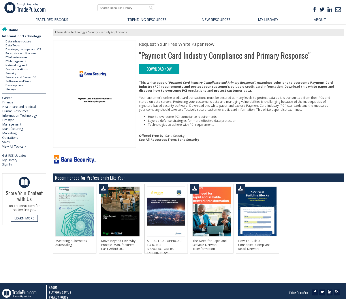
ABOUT (320, 19)
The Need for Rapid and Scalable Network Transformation (209, 245)
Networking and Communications (17, 67)
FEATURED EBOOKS (52, 19)
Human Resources (15, 111)
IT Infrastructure (16, 57)
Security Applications (114, 32)
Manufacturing (12, 129)
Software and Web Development (18, 83)
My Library (9, 160)
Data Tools (13, 45)
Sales (6, 142)
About (53, 287)
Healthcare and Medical (19, 107)
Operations (10, 137)
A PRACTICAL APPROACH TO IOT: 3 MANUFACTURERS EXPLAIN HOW (165, 247)
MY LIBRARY (268, 19)
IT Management (16, 61)
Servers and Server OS (21, 77)
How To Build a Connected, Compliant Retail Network (254, 245)
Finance (7, 102)
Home (13, 30)
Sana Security (188, 139)
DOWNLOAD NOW (159, 69)
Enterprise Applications (21, 53)
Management (11, 124)
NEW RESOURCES (216, 19)
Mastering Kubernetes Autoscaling (71, 243)
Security (11, 73)
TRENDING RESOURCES (147, 19)
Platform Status (60, 292)
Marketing (9, 133)
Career (7, 98)
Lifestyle (8, 120)
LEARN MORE (24, 218)
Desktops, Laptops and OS (23, 49)
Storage (11, 89)
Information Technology (21, 36)
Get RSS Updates (14, 155)
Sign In (7, 164)
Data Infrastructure (18, 41)
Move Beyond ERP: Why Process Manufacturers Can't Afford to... (118, 245)
